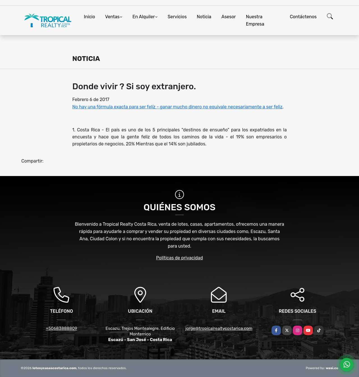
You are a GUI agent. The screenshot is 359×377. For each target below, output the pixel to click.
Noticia (204, 16)
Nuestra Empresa (255, 20)
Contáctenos (303, 16)
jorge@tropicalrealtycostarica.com (218, 328)
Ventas (112, 16)
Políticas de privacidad (179, 258)
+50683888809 (61, 328)
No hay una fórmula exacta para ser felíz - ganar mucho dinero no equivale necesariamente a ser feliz (177, 106)
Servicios (177, 16)
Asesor (228, 16)
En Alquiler (143, 16)
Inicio (89, 16)
